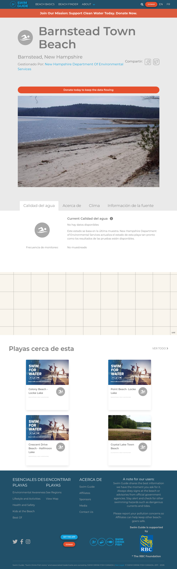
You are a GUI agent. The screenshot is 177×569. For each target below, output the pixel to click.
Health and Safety (24, 505)
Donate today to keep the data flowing (89, 89)
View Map (52, 498)
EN (161, 4)
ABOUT (86, 4)
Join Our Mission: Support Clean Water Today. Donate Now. (88, 13)
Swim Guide (87, 486)
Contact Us (86, 511)
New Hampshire (63, 57)
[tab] (39, 205)
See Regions (54, 492)
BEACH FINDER (68, 4)
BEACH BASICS (45, 4)
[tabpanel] (88, 236)
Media (83, 505)
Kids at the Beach (24, 511)
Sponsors (85, 499)
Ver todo (160, 348)
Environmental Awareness (29, 492)
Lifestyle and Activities (26, 498)
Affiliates (84, 493)
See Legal (119, 565)
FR (168, 4)
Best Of (17, 517)
